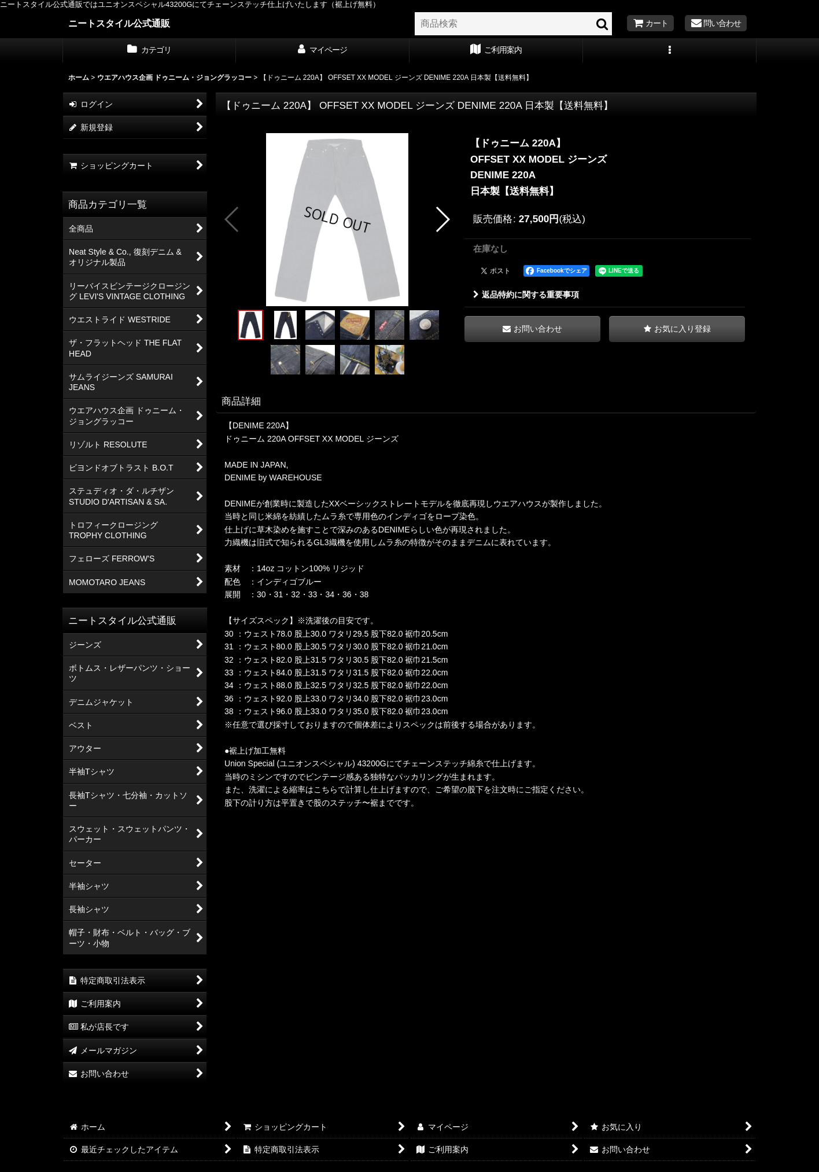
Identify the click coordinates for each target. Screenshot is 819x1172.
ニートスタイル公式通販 (119, 23)
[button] (670, 51)
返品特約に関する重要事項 (526, 294)
